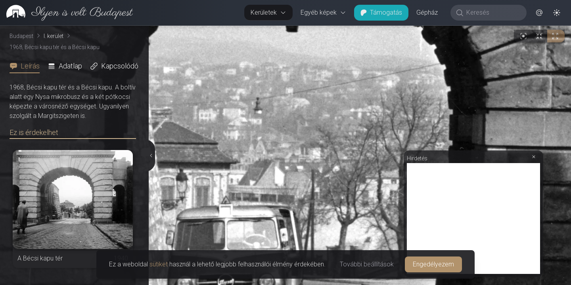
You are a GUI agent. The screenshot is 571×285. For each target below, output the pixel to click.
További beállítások (367, 264)
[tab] (27, 66)
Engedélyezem (433, 264)
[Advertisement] (473, 218)
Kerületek (268, 12)
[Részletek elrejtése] (150, 155)
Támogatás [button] (381, 12)
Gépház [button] (427, 12)
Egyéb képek (323, 12)
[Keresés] (492, 12)
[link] (66, 12)
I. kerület (53, 36)
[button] (539, 13)
